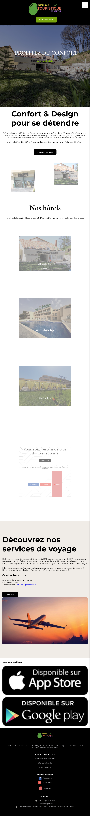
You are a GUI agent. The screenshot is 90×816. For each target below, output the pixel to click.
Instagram (45, 782)
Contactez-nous (46, 20)
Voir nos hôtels (46, 61)
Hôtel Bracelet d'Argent (45, 758)
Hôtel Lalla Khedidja (45, 763)
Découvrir (10, 595)
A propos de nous (45, 152)
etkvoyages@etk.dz (26, 585)
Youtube (47, 474)
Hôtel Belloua (45, 767)
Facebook (45, 778)
